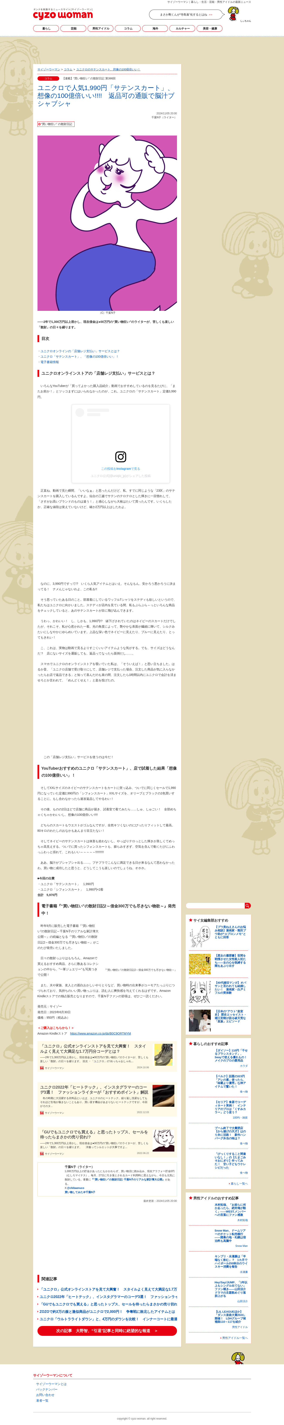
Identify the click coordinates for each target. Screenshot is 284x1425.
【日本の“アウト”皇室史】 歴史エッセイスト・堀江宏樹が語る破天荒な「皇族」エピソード (231, 1016)
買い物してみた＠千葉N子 (80, 1192)
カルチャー (183, 28)
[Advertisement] (142, 50)
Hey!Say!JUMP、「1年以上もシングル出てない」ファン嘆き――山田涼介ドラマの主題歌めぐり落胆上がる (231, 1289)
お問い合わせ (45, 1395)
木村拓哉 (242, 1220)
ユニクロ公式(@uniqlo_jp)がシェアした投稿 (121, 476)
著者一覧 (42, 1400)
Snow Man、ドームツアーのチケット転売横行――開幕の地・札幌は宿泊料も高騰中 (230, 1235)
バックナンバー (47, 1389)
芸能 (74, 28)
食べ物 (244, 1091)
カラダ (244, 1065)
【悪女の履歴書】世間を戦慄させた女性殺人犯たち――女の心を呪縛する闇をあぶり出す (230, 960)
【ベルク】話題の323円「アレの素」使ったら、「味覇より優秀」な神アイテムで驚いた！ (230, 1081)
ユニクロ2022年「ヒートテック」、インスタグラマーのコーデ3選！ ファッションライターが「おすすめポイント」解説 (94, 1089)
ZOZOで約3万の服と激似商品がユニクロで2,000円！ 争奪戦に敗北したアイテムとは (107, 1312)
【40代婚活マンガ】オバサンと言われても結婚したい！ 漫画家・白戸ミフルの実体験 (230, 988)
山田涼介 (242, 1301)
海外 (155, 28)
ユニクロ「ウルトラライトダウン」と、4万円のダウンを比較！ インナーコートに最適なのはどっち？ (121, 1319)
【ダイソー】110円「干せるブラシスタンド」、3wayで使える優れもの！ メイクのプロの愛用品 (232, 1055)
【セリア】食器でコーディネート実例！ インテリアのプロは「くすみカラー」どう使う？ (230, 1107)
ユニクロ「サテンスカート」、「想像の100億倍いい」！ (80, 356)
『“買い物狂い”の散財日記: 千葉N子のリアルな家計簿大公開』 (128, 1179)
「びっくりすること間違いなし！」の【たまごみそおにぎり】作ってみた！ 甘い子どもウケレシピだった (230, 1160)
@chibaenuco (75, 1188)
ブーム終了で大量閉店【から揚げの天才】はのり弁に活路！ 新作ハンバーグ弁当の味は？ (230, 1133)
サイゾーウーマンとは (51, 1384)
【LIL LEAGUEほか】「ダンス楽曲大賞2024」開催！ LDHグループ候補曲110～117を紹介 (231, 1317)
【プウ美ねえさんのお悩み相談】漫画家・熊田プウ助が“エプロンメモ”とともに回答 (230, 932)
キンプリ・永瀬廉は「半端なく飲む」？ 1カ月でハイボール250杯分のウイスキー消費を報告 (231, 1261)
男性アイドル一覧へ (235, 1338)
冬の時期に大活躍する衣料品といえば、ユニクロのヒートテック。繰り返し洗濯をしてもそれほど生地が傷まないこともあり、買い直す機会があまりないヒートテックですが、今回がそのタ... (93, 1102)
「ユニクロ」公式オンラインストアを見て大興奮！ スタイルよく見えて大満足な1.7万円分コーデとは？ (93, 1048)
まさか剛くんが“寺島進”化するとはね (183, 14)
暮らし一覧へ (239, 1183)
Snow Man (241, 1246)
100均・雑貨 (240, 1117)
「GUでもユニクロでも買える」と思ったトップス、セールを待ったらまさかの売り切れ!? (94, 1134)
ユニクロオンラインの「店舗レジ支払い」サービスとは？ (80, 351)
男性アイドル (100, 28)
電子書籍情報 (50, 362)
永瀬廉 (244, 1272)
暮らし (46, 28)
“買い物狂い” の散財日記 (56, 124)
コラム (128, 28)
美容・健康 (210, 28)
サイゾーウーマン (63, 14)
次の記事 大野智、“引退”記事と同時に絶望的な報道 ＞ (107, 1331)
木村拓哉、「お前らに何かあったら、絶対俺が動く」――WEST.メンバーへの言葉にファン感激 (230, 1210)
